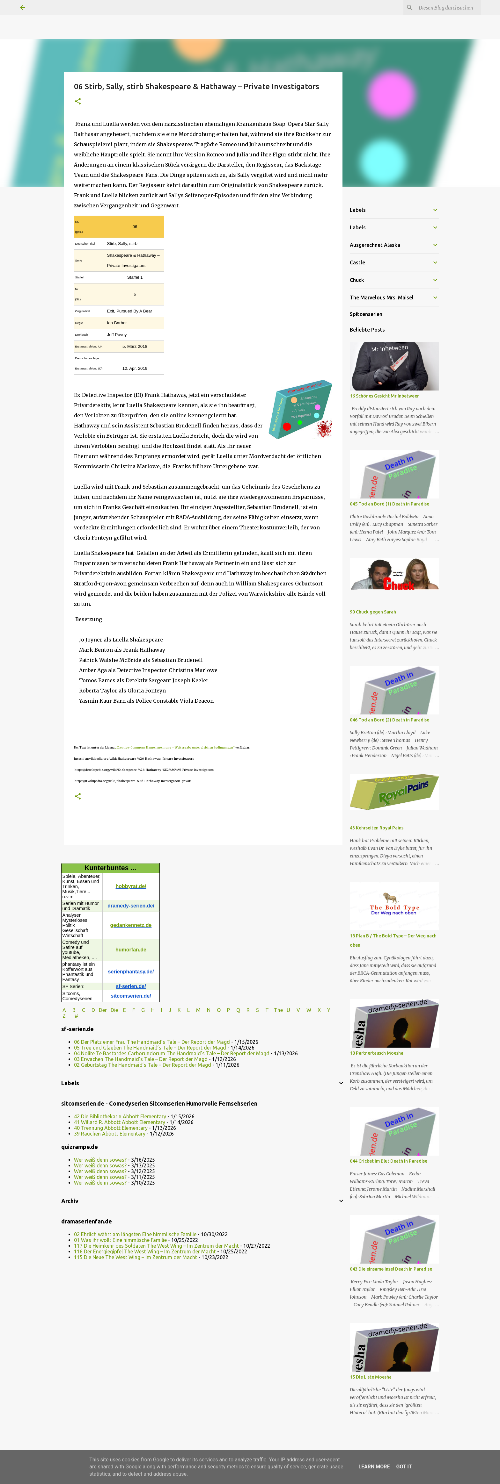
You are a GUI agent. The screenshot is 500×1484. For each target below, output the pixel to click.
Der (103, 1010)
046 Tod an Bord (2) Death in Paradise (389, 719)
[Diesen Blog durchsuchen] (447, 7)
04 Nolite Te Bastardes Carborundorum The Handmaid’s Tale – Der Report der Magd (171, 1053)
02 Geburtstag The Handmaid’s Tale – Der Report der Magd (142, 1065)
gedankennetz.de (131, 925)
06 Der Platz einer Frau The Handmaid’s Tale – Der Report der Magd (152, 1042)
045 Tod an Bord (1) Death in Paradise (389, 503)
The (278, 1010)
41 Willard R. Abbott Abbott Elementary (119, 1122)
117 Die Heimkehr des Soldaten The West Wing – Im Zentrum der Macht (156, 1246)
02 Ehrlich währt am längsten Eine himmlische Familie (135, 1234)
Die (114, 1010)
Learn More (374, 1467)
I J (167, 1010)
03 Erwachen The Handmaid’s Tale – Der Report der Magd (141, 1059)
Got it (404, 1467)
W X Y (319, 1010)
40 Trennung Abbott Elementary (111, 1128)
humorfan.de (130, 949)
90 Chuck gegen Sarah (373, 611)
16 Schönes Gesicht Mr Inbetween (385, 395)
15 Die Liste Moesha (371, 1377)
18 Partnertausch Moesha (376, 1053)
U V (294, 1010)
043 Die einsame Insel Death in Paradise (391, 1269)
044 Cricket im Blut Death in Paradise (388, 1161)
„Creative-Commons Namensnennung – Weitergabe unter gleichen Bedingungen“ (175, 747)
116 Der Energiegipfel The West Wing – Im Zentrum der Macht (145, 1251)
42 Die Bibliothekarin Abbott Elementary (120, 1116)
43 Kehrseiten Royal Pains (376, 827)
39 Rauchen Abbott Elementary (109, 1133)
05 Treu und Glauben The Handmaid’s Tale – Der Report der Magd (150, 1047)
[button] (78, 101)
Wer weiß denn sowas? (100, 1160)
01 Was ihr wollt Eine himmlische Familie (120, 1240)
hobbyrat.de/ (130, 886)
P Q (234, 1010)
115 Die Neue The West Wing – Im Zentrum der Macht (135, 1257)
